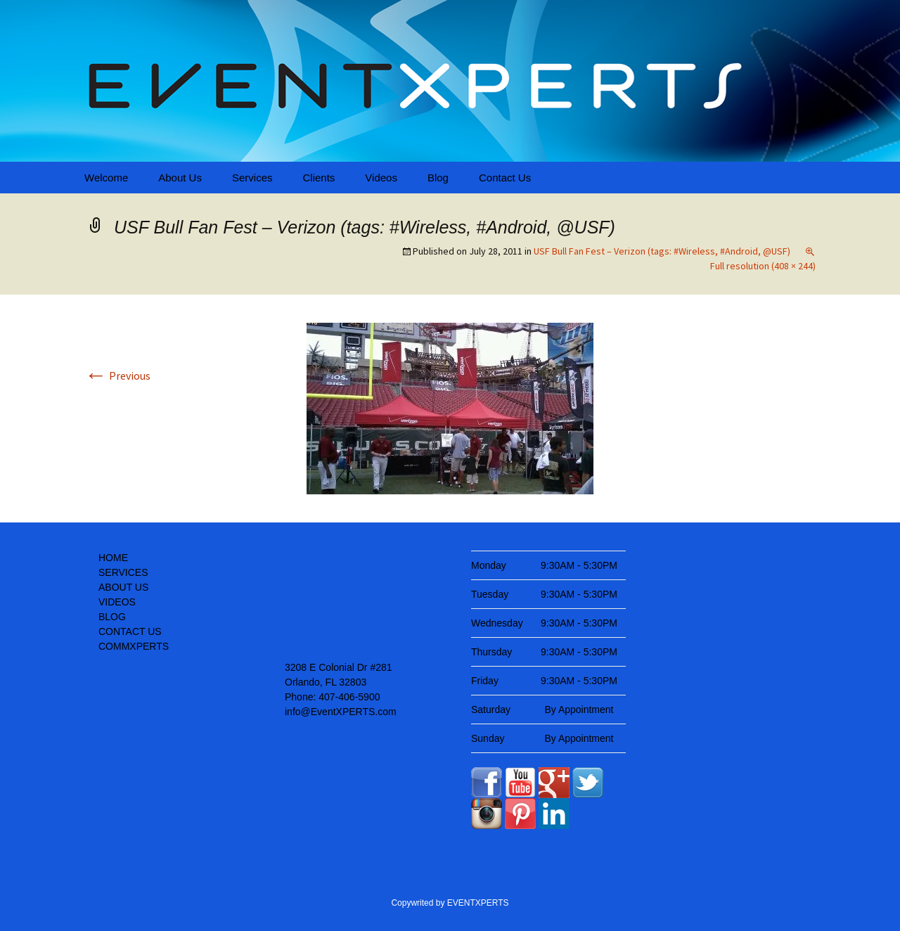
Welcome (106, 178)
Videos (381, 178)
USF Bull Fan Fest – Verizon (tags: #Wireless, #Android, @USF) (662, 251)
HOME (113, 557)
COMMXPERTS (133, 646)
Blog (438, 178)
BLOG (112, 616)
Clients (318, 178)
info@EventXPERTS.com (341, 711)
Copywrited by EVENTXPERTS (449, 903)
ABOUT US (123, 587)
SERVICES (123, 572)
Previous (117, 375)
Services (252, 178)
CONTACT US (130, 631)
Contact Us (505, 178)
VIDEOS (117, 602)
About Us (180, 178)
